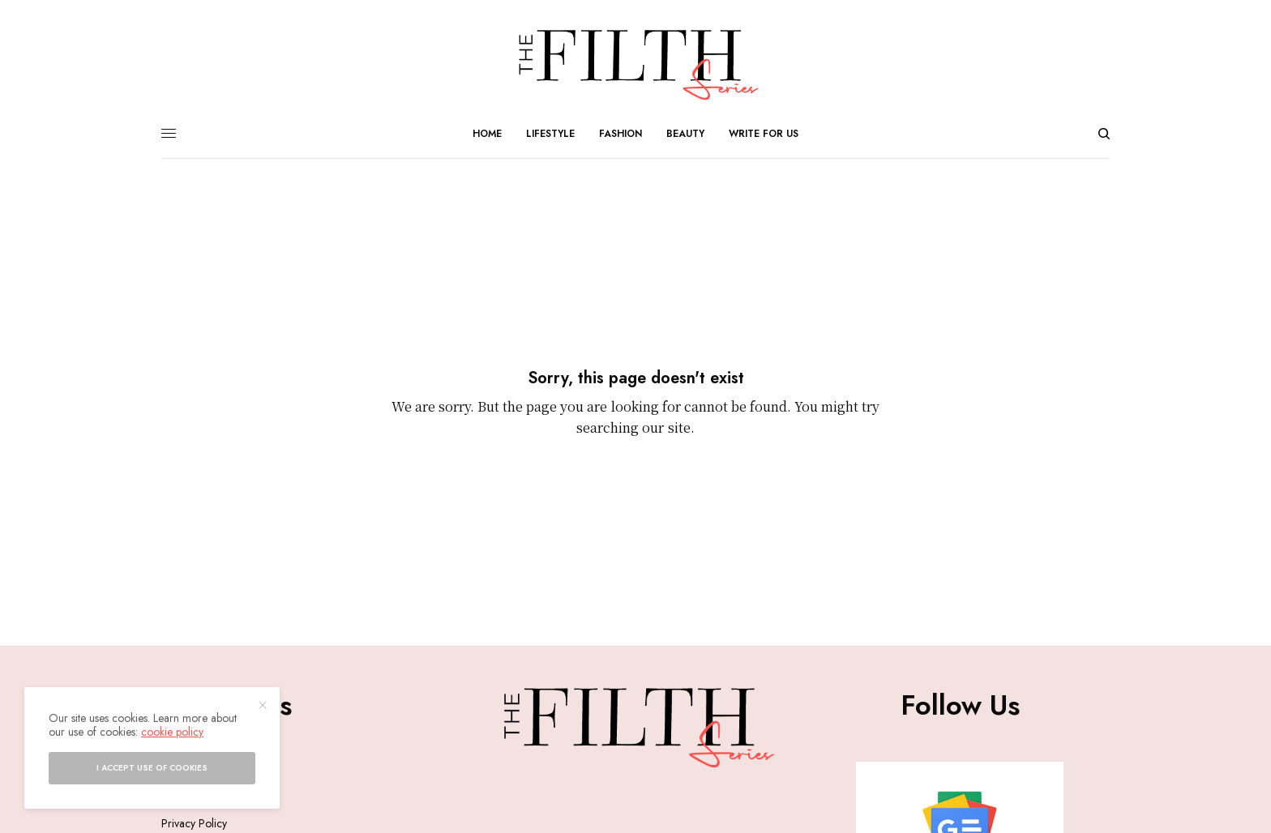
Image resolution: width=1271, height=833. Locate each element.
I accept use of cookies (152, 768)
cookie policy (172, 732)
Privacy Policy (194, 823)
